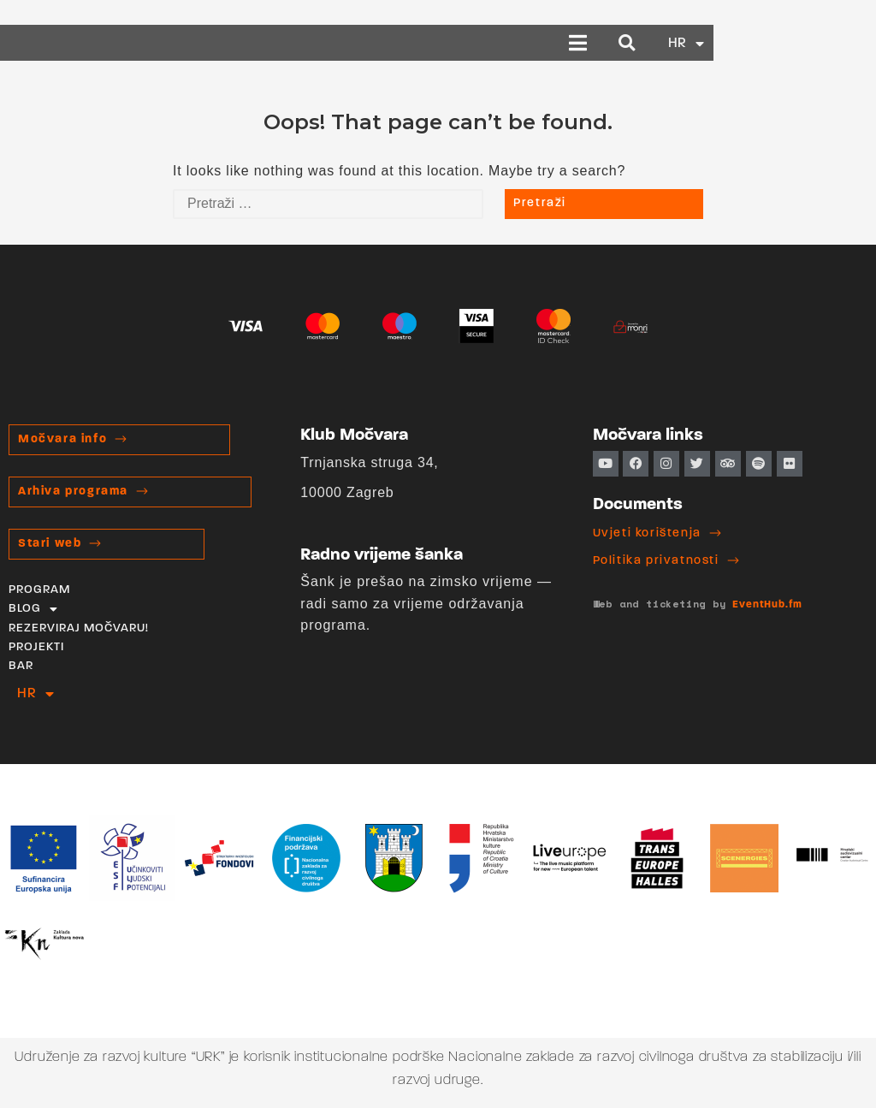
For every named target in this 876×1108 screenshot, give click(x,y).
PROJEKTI (36, 647)
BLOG (33, 609)
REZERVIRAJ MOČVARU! (79, 628)
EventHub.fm (767, 605)
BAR (21, 666)
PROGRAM (39, 590)
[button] (741, 43)
